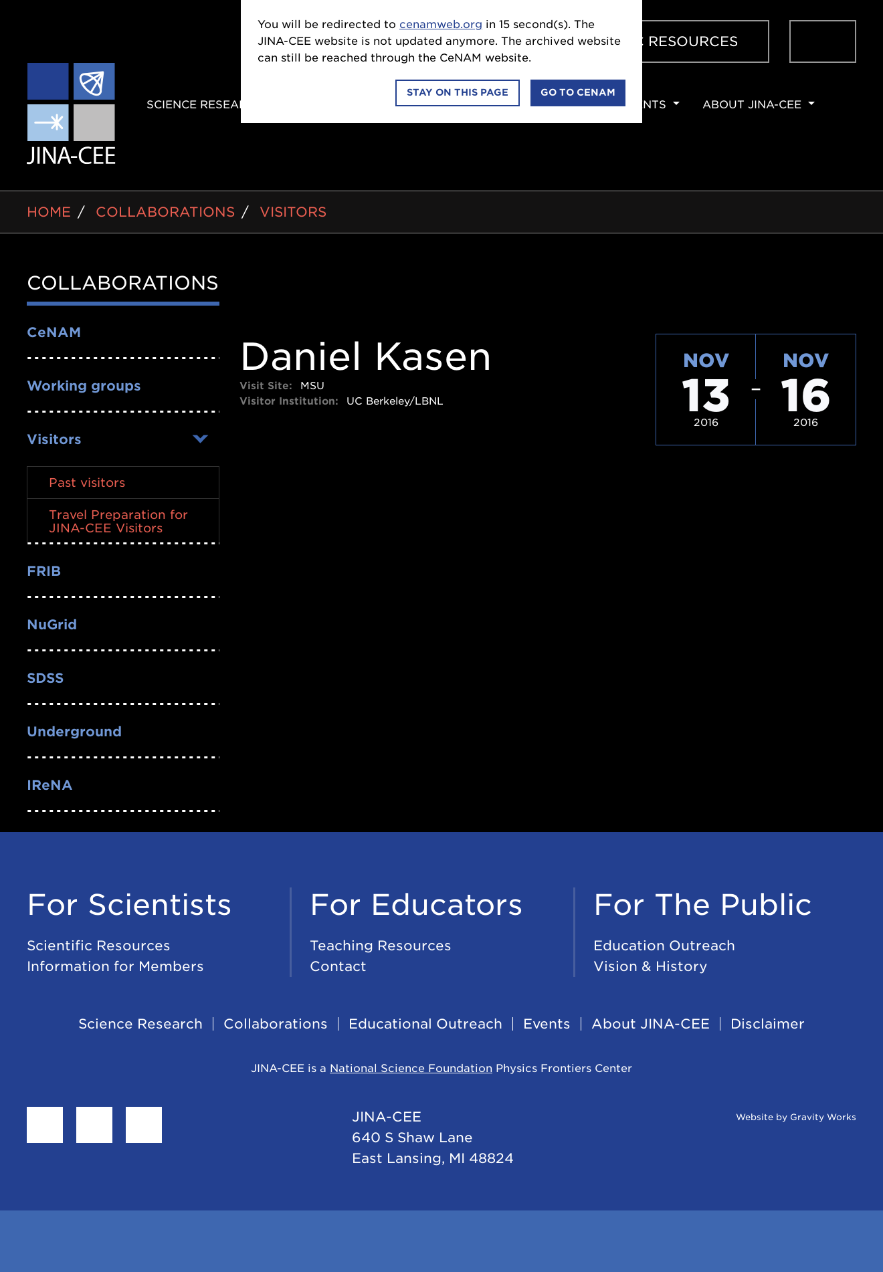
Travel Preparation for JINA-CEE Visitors (118, 521)
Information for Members (115, 966)
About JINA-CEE (751, 104)
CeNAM (54, 332)
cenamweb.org (440, 24)
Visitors (293, 212)
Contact (338, 966)
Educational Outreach (425, 1024)
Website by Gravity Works (779, 1117)
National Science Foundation (411, 1068)
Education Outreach (664, 946)
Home (49, 212)
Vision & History (650, 966)
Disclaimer (767, 1024)
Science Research (205, 104)
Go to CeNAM (578, 92)
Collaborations (165, 212)
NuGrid (52, 625)
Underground (74, 732)
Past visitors (87, 482)
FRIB (44, 571)
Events (642, 104)
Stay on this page (457, 92)
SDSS (45, 678)
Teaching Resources (381, 946)
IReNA (50, 785)
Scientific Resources (650, 41)
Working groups (84, 386)
